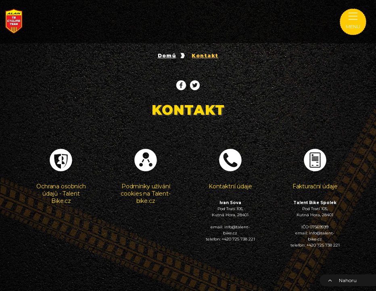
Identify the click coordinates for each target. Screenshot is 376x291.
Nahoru (342, 280)
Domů (167, 55)
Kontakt (205, 55)
